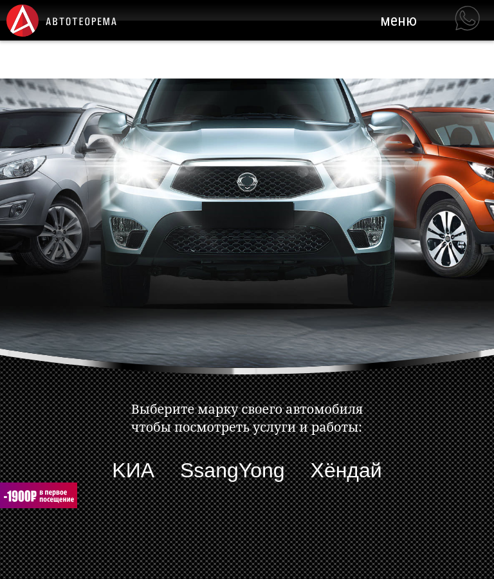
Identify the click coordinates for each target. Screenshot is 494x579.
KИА (133, 470)
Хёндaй (346, 470)
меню (398, 21)
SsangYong (232, 470)
